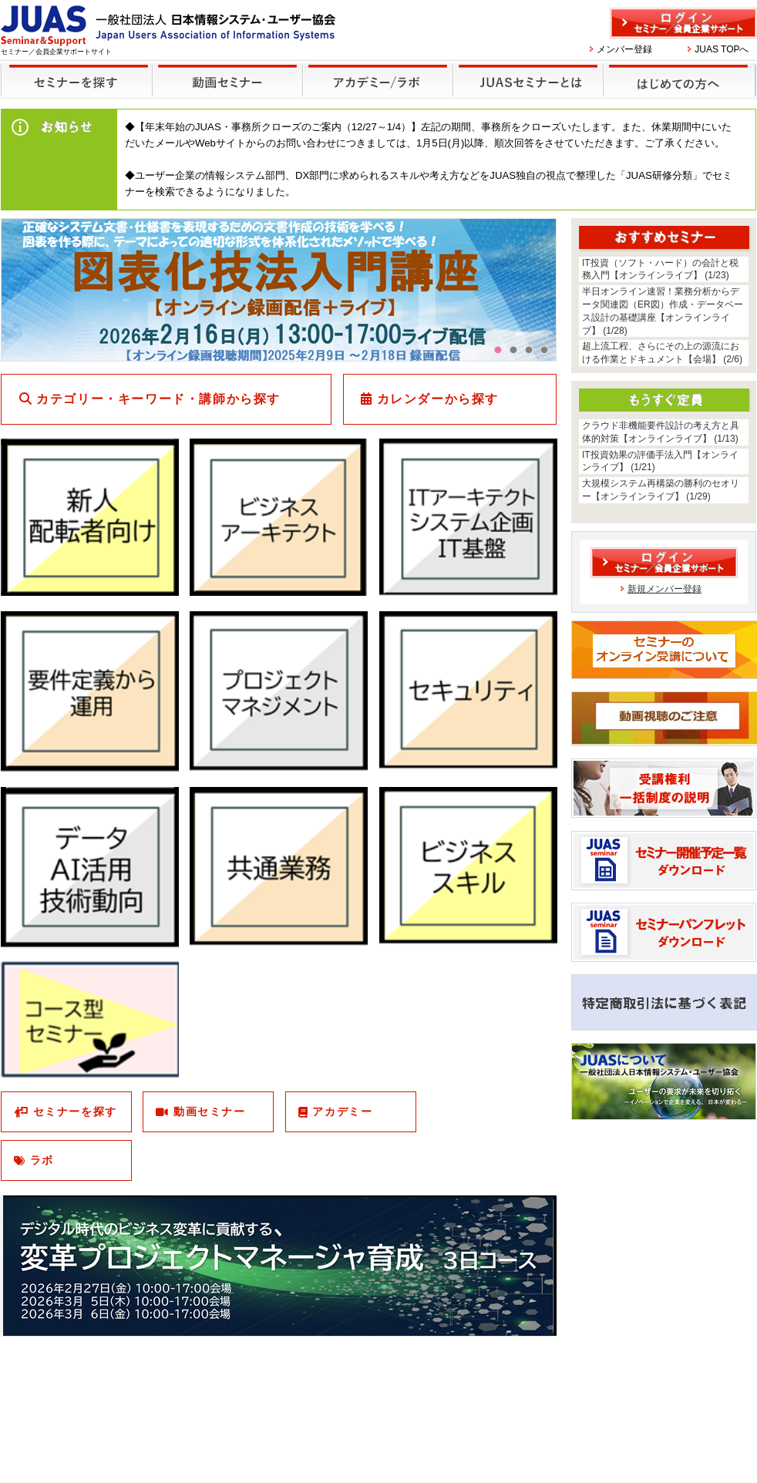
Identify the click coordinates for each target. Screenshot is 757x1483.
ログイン (683, 23)
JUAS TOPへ (722, 49)
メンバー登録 (624, 49)
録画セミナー (227, 80)
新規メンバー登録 (664, 588)
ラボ (42, 1160)
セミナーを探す (73, 70)
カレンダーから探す (438, 398)
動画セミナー (209, 1111)
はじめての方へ (677, 70)
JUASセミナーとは (526, 70)
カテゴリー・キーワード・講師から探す (158, 398)
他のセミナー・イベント (375, 70)
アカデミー (342, 1111)
